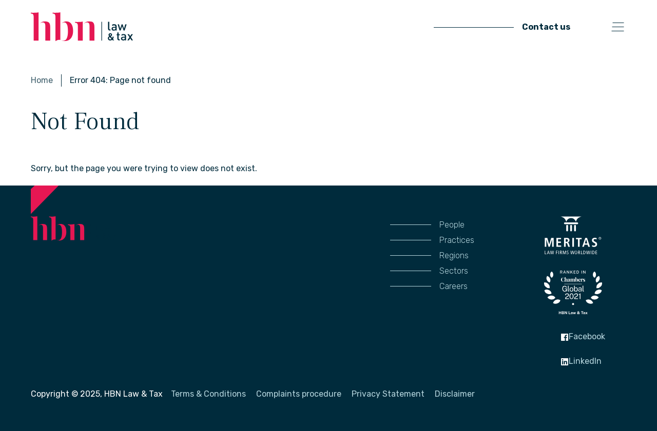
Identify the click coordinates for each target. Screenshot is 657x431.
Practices (456, 240)
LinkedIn (581, 361)
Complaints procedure (298, 394)
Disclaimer (455, 394)
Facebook (583, 336)
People (452, 225)
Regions (454, 255)
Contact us (546, 27)
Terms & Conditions (208, 394)
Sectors (453, 271)
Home (42, 80)
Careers (453, 286)
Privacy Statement (388, 394)
